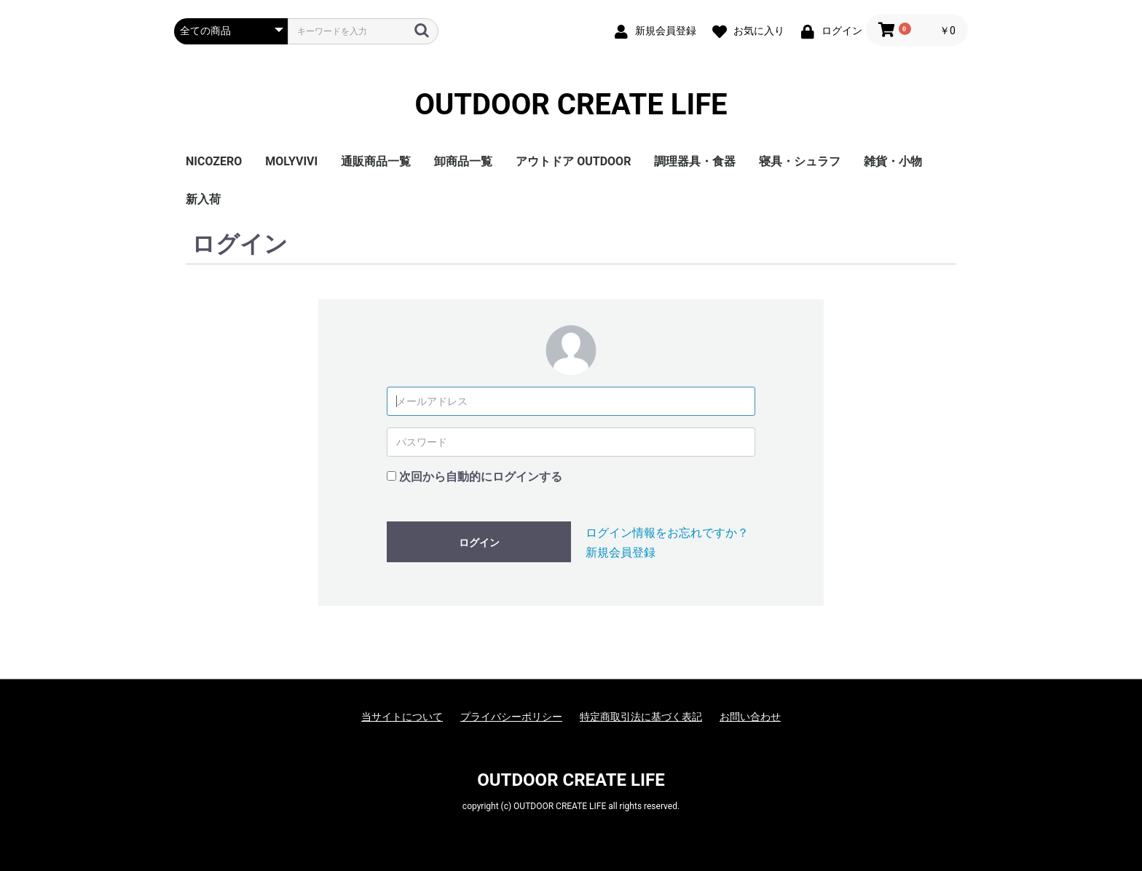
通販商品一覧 (376, 161)
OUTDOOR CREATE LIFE (570, 105)
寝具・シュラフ (799, 161)
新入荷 (203, 199)
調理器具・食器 (695, 161)
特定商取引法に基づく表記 (641, 716)
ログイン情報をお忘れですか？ (667, 533)
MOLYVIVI (291, 161)
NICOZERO (214, 161)
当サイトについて (402, 716)
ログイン (479, 542)
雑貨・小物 (893, 161)
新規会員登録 (620, 552)
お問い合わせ (750, 716)
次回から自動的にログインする (480, 477)
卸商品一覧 (463, 161)
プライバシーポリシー (511, 716)
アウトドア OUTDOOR (573, 161)
